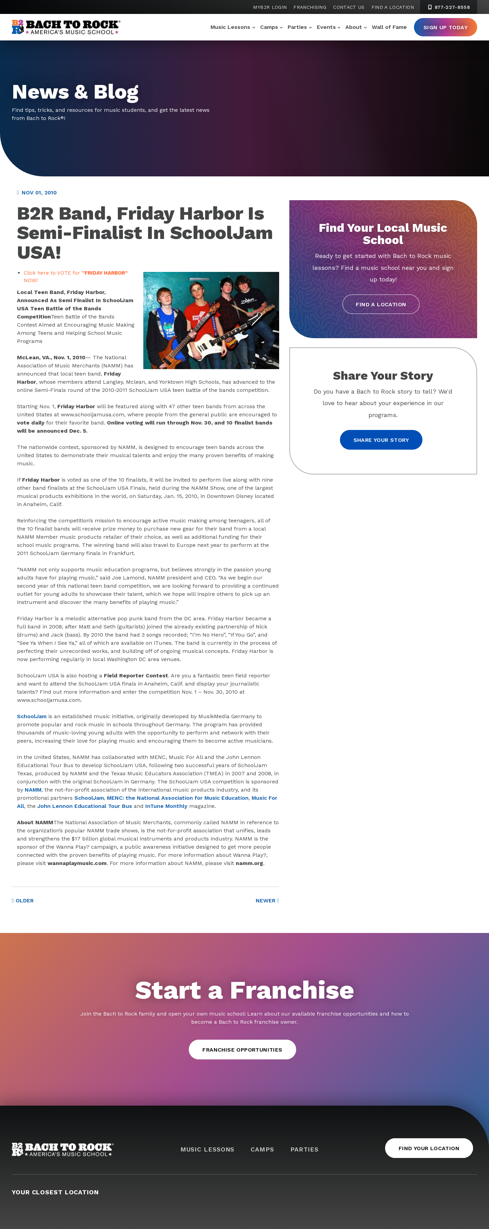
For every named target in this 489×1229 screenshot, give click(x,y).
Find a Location (393, 7)
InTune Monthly (166, 806)
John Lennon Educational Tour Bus (84, 806)
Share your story (381, 440)
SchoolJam (32, 716)
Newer (267, 900)
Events (326, 27)
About (353, 27)
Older (23, 900)
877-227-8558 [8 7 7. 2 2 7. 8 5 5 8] (448, 7)
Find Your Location (429, 1148)
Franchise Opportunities (242, 1049)
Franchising (309, 7)
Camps (269, 27)
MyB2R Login (270, 7)
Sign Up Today (445, 27)
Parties (297, 27)
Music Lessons (230, 27)
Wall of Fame (389, 27)
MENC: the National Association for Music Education (178, 798)
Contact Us (349, 7)
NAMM (33, 789)
